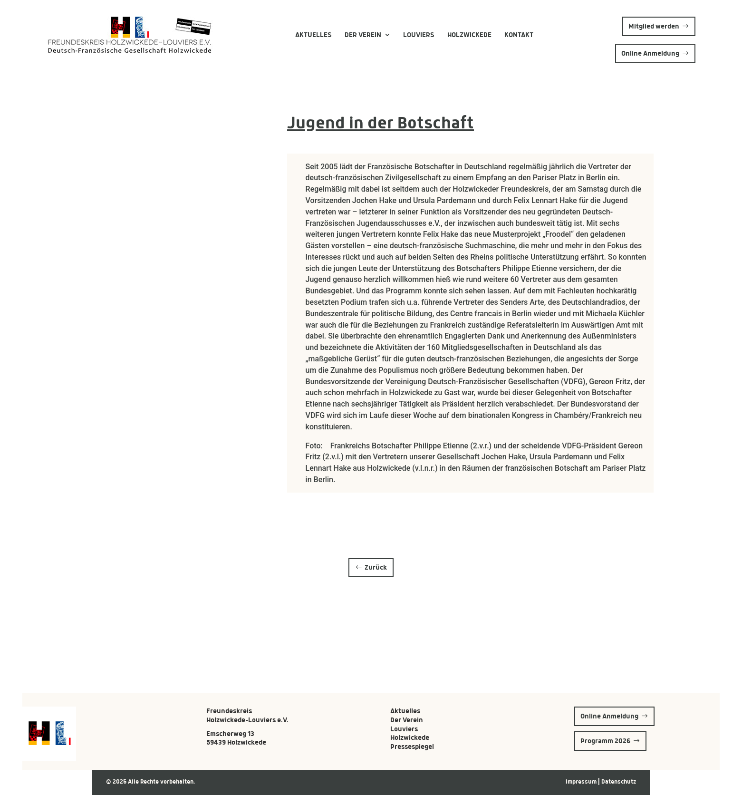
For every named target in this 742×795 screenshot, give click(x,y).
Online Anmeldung (650, 53)
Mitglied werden (653, 26)
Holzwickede (469, 35)
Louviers (418, 35)
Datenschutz (618, 781)
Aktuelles (313, 35)
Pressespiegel (412, 746)
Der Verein (363, 35)
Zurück (376, 567)
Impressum (582, 781)
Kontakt (518, 35)
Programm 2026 (605, 741)
